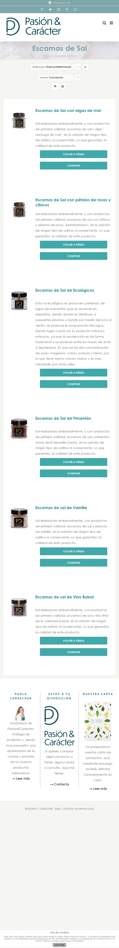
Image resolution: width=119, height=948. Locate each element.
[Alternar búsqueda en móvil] (104, 23)
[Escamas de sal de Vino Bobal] (19, 607)
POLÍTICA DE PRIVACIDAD (78, 808)
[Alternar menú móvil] (112, 23)
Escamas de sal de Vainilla (61, 507)
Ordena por (52, 66)
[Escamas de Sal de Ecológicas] (19, 300)
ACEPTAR (59, 945)
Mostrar (51, 77)
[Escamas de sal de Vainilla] (19, 517)
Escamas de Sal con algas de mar (68, 110)
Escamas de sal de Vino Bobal (64, 597)
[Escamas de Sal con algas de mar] (19, 120)
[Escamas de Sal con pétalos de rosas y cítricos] (19, 209)
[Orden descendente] (85, 67)
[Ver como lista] (62, 86)
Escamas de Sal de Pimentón (63, 418)
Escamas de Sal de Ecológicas (64, 290)
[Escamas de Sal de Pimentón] (19, 428)
